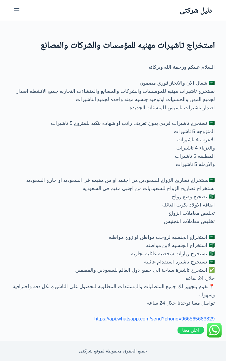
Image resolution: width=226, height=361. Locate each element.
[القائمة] (16, 10)
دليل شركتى (196, 10)
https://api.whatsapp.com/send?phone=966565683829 (154, 319)
